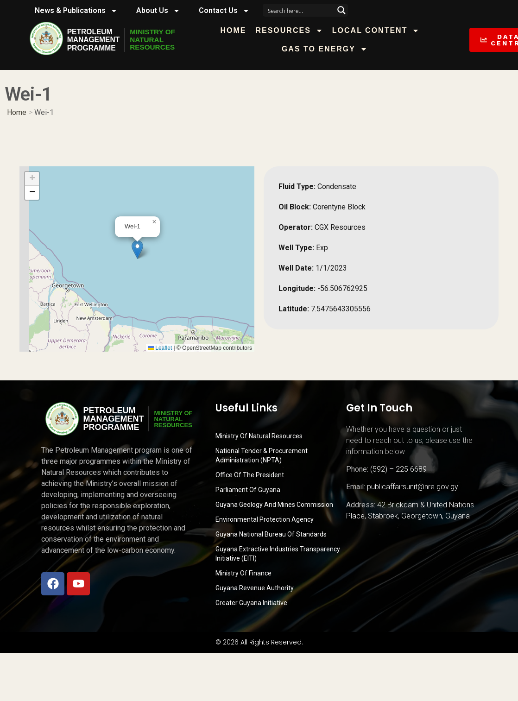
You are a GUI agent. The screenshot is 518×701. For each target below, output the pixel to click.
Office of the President (249, 475)
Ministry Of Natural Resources (259, 436)
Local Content (379, 30)
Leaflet (160, 348)
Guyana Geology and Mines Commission (274, 504)
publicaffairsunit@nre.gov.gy (412, 486)
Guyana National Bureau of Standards (271, 534)
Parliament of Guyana (247, 489)
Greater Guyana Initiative (251, 602)
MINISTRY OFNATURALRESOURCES (154, 40)
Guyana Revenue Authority (254, 588)
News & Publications (76, 10)
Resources (292, 30)
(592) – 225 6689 (398, 469)
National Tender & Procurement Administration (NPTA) (261, 455)
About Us (158, 10)
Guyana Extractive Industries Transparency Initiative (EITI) (277, 553)
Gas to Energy (328, 49)
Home (237, 30)
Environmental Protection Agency (264, 519)
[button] (137, 249)
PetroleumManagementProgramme (94, 40)
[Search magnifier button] (341, 10)
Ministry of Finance (243, 573)
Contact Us (224, 10)
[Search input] (299, 10)
